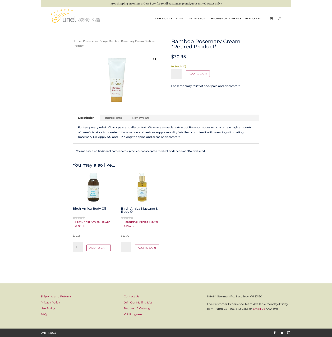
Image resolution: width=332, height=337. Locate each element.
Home (77, 41)
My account (253, 18)
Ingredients (113, 117)
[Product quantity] (176, 74)
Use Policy (48, 308)
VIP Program (133, 314)
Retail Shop (197, 18)
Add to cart (198, 73)
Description (86, 117)
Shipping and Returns (56, 296)
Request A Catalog (137, 308)
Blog (179, 18)
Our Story (162, 18)
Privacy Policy (50, 302)
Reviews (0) (140, 117)
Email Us (259, 309)
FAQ (44, 314)
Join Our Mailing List (138, 302)
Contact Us (131, 296)
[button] (155, 59)
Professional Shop (225, 18)
